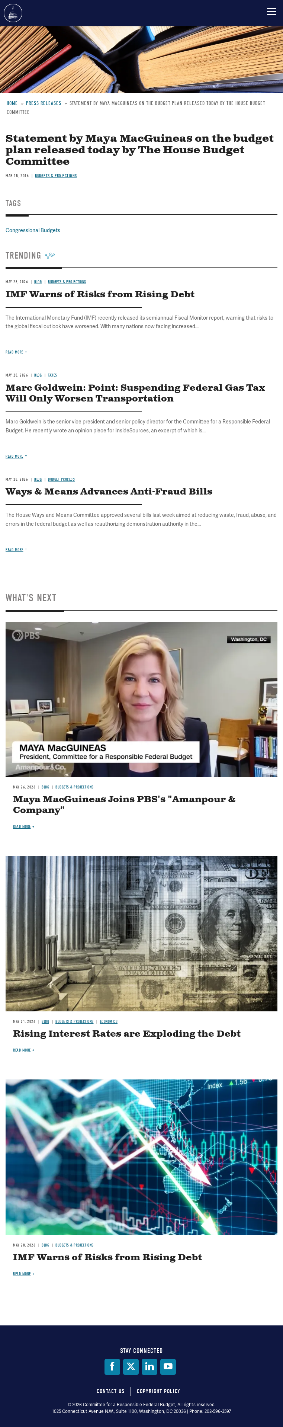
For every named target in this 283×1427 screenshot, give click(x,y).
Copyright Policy (158, 1391)
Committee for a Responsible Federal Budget (13, 13)
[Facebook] (112, 1367)
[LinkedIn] (149, 1367)
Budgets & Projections (74, 787)
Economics (109, 1021)
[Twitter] (131, 1367)
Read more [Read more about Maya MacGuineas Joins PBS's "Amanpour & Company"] (22, 826)
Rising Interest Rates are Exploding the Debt (127, 1034)
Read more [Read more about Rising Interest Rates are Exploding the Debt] (22, 1050)
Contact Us (111, 1391)
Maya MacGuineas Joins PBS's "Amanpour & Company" (124, 805)
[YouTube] (168, 1367)
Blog (45, 787)
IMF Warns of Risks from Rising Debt (107, 1258)
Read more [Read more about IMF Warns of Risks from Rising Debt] (22, 1273)
